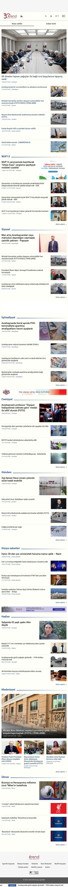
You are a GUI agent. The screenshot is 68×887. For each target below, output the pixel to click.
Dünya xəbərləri (11, 548)
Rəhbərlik (35, 864)
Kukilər (47, 867)
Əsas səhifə (17, 23)
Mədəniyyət (8, 689)
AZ (56, 16)
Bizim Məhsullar (46, 864)
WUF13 (6, 156)
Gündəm (7, 472)
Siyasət (6, 229)
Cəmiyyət (7, 399)
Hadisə (6, 616)
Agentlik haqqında (8, 864)
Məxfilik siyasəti (36, 867)
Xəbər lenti (51, 23)
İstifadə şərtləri (23, 867)
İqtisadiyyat (8, 317)
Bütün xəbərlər (60, 224)
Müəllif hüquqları (60, 864)
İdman (5, 776)
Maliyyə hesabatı (23, 864)
